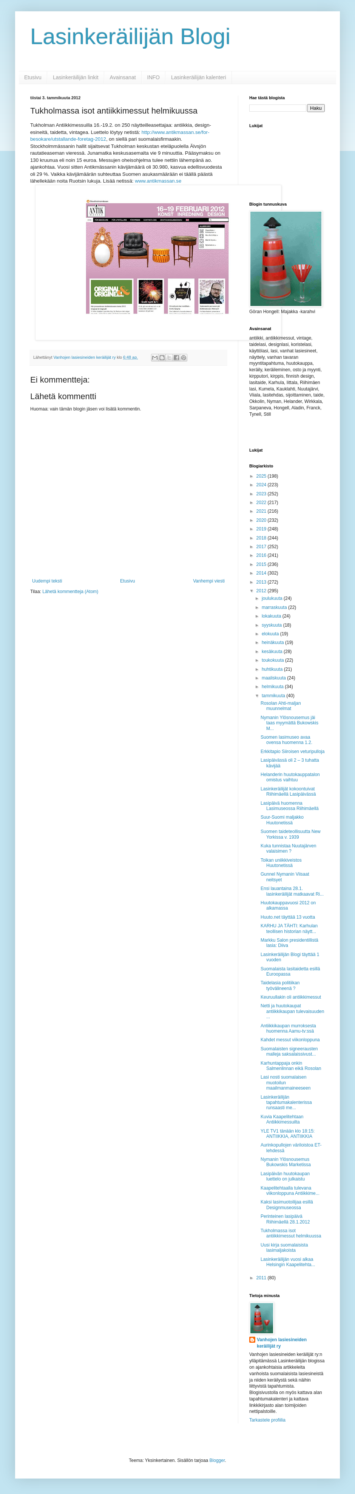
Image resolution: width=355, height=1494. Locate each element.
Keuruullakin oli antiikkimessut (291, 997)
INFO (153, 77)
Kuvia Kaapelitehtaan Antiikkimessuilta (282, 1119)
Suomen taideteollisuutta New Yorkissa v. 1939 (291, 834)
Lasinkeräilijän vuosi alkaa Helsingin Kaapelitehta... (288, 1262)
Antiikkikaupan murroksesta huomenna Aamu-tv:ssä (288, 1028)
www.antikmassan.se (158, 181)
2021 (262, 511)
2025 (262, 476)
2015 (262, 564)
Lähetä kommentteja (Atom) (70, 591)
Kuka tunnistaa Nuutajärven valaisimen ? (288, 848)
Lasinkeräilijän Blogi (130, 36)
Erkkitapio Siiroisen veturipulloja (292, 751)
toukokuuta (273, 660)
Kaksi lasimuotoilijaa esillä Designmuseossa (287, 1204)
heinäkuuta (273, 642)
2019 (262, 529)
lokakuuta (272, 616)
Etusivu (33, 77)
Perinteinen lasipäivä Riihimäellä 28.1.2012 (285, 1219)
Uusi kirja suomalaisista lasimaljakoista (284, 1247)
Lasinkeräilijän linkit (76, 77)
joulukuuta (273, 598)
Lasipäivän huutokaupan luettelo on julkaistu (285, 1176)
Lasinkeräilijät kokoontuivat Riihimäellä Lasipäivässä (288, 791)
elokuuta (271, 633)
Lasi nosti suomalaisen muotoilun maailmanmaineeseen (285, 1082)
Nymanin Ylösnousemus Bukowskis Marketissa (286, 1162)
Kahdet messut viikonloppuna (290, 1039)
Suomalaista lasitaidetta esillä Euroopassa (290, 971)
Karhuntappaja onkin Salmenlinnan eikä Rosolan (291, 1066)
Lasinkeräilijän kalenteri (198, 77)
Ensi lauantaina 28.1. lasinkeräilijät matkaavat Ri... (292, 891)
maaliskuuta (274, 678)
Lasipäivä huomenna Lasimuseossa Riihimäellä (290, 806)
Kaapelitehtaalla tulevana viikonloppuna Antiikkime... (290, 1190)
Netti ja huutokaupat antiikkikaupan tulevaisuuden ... (292, 1011)
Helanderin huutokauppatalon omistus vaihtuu (290, 777)
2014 (262, 573)
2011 (262, 1277)
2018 (262, 538)
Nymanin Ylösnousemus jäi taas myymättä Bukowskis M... (289, 723)
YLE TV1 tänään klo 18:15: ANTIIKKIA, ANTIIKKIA (288, 1133)
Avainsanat (123, 77)
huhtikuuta (273, 669)
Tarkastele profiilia (267, 1420)
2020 (262, 520)
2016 (262, 555)
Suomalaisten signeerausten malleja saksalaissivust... (289, 1051)
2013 (262, 582)
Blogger (217, 1460)
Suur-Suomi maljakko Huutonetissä (282, 820)
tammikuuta (274, 695)
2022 (262, 502)
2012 (262, 590)
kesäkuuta (273, 651)
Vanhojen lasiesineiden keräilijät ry (282, 1343)
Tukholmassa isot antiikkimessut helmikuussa (291, 1233)
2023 (262, 493)
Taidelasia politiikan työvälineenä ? (280, 985)
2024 (262, 484)
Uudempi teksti (47, 581)
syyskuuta (272, 625)
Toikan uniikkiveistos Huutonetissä (281, 863)
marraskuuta (275, 607)
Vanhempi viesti (209, 581)
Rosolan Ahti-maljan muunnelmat (281, 706)
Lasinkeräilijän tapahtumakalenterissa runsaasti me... (286, 1102)
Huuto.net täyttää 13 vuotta (288, 917)
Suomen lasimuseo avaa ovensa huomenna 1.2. (286, 740)
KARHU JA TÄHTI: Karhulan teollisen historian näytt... (289, 928)
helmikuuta (273, 686)
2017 (262, 546)
